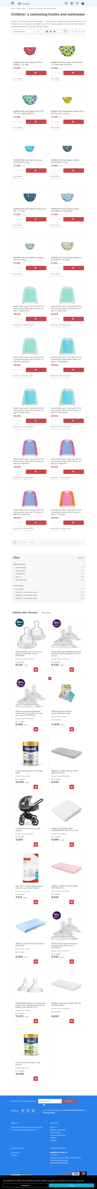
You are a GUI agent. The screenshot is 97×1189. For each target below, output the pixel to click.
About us (53, 1127)
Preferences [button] (25, 1185)
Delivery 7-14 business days (26, 601)
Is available (20, 591)
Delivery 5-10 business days (26, 598)
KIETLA (18, 579)
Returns (14, 1155)
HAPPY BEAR (21, 570)
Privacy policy (55, 1132)
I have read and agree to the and (64, 1111)
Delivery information (57, 1130)
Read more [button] (80, 1181)
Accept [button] (71, 1185)
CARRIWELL (20, 576)
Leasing (53, 1140)
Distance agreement (58, 1135)
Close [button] (93, 1177)
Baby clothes (22, 8)
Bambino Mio (20, 573)
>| (82, 31)
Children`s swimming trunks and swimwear (42, 8)
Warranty (53, 1138)
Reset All (80, 560)
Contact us (15, 1152)
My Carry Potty (21, 582)
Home (13, 8)
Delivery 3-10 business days (26, 595)
